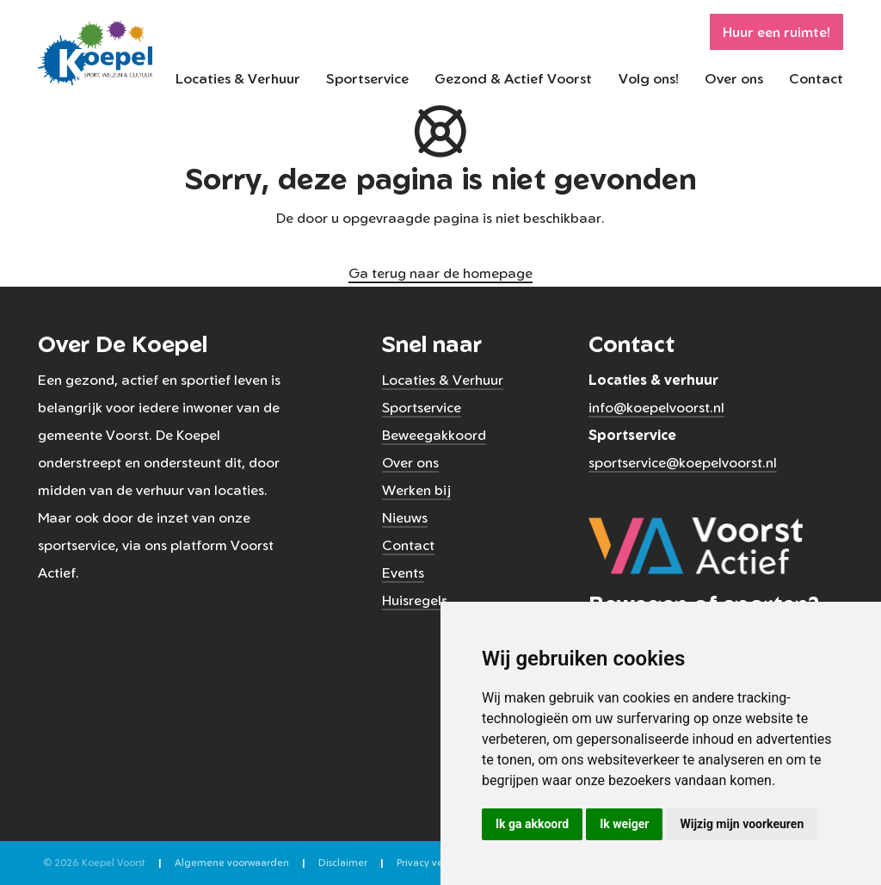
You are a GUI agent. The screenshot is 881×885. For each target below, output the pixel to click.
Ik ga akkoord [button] (532, 824)
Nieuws (405, 517)
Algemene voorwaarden (232, 863)
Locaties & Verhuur (238, 78)
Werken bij (416, 489)
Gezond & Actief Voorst (513, 78)
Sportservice (367, 78)
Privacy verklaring (437, 863)
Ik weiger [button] (624, 824)
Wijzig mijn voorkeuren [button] (742, 824)
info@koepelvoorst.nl (656, 407)
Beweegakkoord (434, 434)
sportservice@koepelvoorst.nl (682, 462)
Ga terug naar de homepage (440, 273)
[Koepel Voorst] (95, 51)
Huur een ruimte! (776, 31)
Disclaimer (342, 863)
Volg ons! (649, 78)
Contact (816, 78)
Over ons (734, 78)
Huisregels (414, 600)
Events (403, 572)
